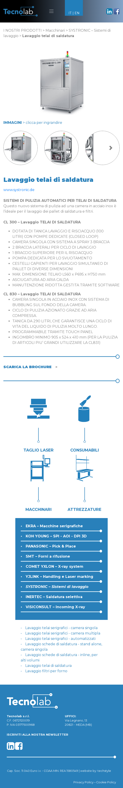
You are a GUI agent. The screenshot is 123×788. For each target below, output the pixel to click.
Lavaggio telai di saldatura (48, 665)
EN (77, 13)
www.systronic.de (18, 190)
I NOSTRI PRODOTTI (22, 30)
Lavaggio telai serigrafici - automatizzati (60, 639)
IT (70, 13)
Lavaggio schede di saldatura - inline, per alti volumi (59, 657)
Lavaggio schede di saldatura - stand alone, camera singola (61, 647)
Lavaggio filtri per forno (46, 671)
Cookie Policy (106, 782)
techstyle (104, 770)
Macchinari (55, 30)
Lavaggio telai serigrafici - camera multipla (62, 633)
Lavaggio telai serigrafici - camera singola (61, 628)
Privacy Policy (83, 782)
